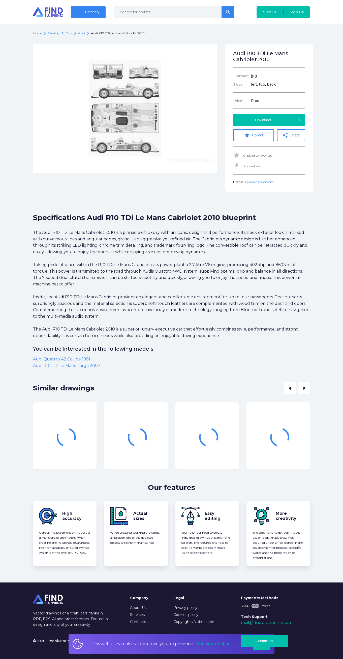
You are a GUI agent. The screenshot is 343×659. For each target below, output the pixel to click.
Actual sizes (140, 516)
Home (37, 33)
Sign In (269, 12)
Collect (253, 135)
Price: (238, 100)
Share (291, 135)
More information (213, 643)
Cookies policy (185, 614)
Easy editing (213, 516)
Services (137, 614)
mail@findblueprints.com (266, 622)
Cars (69, 33)
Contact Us (264, 641)
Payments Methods (259, 598)
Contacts (138, 621)
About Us (138, 607)
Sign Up (297, 12)
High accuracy (72, 516)
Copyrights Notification (193, 621)
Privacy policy (185, 607)
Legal (178, 598)
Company (139, 598)
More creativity (286, 516)
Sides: (238, 84)
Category (88, 12)
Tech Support (254, 616)
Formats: (241, 76)
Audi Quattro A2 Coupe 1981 (61, 359)
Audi (81, 33)
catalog (53, 33)
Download (280, 120)
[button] (290, 388)
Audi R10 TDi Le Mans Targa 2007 (66, 365)
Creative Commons (259, 182)
